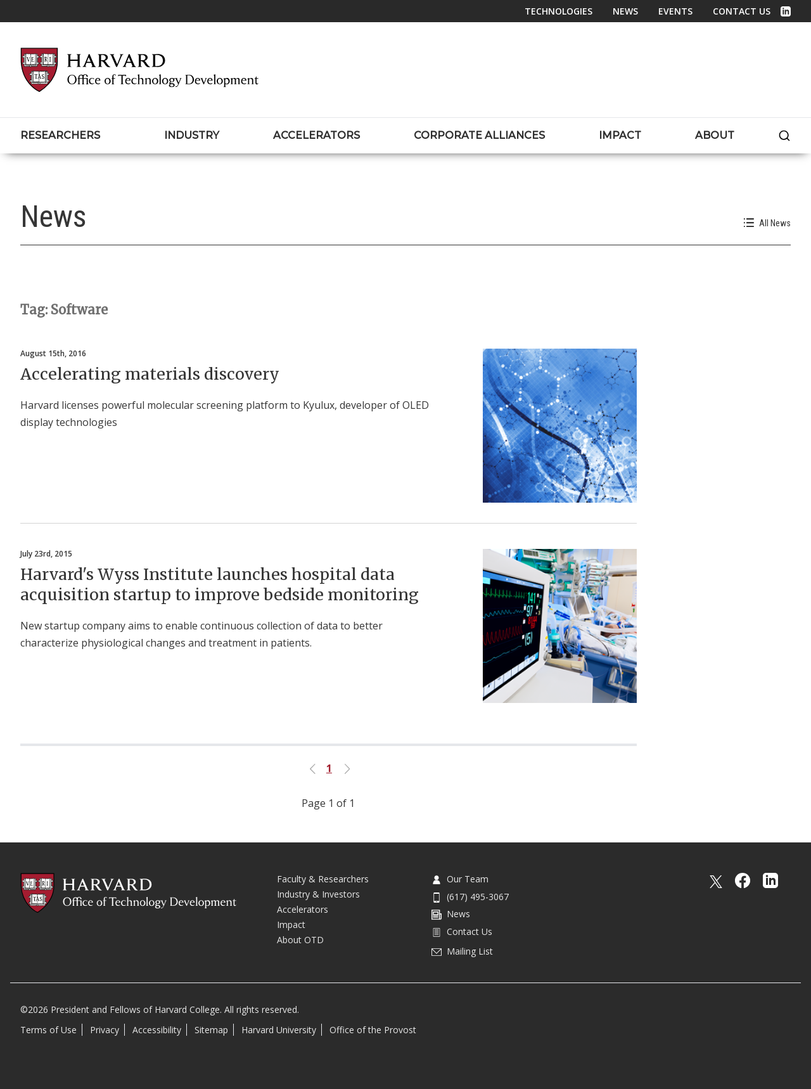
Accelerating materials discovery (149, 374)
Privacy (104, 1030)
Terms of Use (48, 1030)
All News (767, 222)
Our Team (460, 879)
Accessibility (156, 1030)
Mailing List (462, 951)
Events (675, 11)
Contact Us (741, 11)
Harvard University (278, 1030)
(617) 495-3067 (470, 897)
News (625, 11)
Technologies (558, 11)
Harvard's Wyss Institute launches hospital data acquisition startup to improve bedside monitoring (219, 584)
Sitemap (211, 1030)
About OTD (300, 940)
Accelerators (302, 909)
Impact (291, 924)
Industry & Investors (318, 894)
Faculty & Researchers (323, 879)
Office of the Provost (372, 1030)
